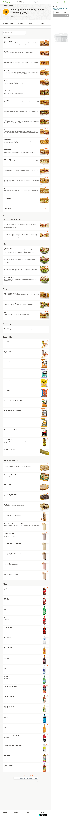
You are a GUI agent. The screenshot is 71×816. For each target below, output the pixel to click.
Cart (67, 2)
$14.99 (46, 473)
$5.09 (47, 340)
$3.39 (47, 503)
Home (4, 781)
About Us (4, 814)
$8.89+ (46, 247)
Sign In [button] (60, 2)
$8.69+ (46, 50)
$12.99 (46, 221)
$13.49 (46, 301)
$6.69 (47, 552)
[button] (66, 2)
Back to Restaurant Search (9, 5)
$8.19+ (46, 158)
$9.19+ (46, 89)
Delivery (57, 12)
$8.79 (47, 438)
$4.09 (47, 724)
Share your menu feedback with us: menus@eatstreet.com (26, 775)
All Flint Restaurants (15, 781)
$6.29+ (46, 328)
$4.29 (47, 587)
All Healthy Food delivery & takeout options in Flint (26, 778)
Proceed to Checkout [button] (61, 15)
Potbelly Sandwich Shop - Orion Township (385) (60, 9)
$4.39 (47, 675)
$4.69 (47, 734)
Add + (47, 532)
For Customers (17, 814)
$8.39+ (46, 118)
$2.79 (47, 359)
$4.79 (47, 665)
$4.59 (47, 695)
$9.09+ (46, 59)
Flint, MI (8, 781)
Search (38, 1)
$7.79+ (46, 208)
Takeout (65, 12)
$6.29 (47, 512)
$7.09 (47, 522)
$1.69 (47, 448)
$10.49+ (46, 40)
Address (20, 1)
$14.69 (46, 311)
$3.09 (47, 463)
